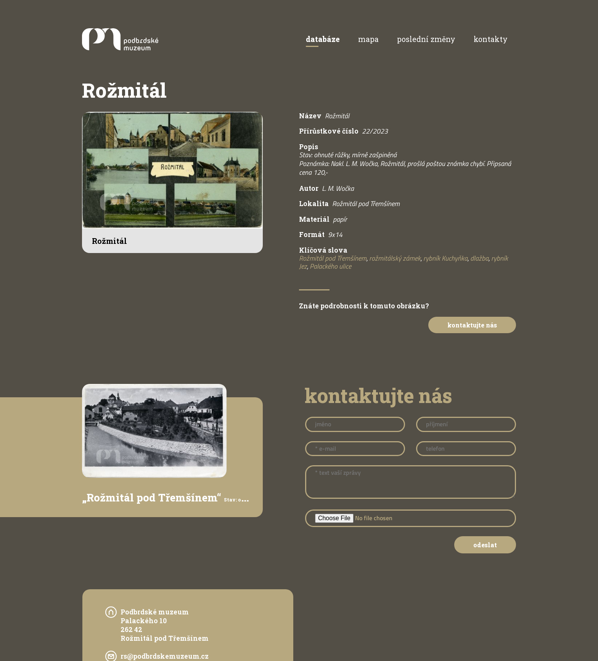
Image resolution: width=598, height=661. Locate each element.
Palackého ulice (330, 266)
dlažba (479, 258)
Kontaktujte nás (468, 325)
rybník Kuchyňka (445, 258)
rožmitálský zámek (395, 258)
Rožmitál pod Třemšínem (333, 258)
